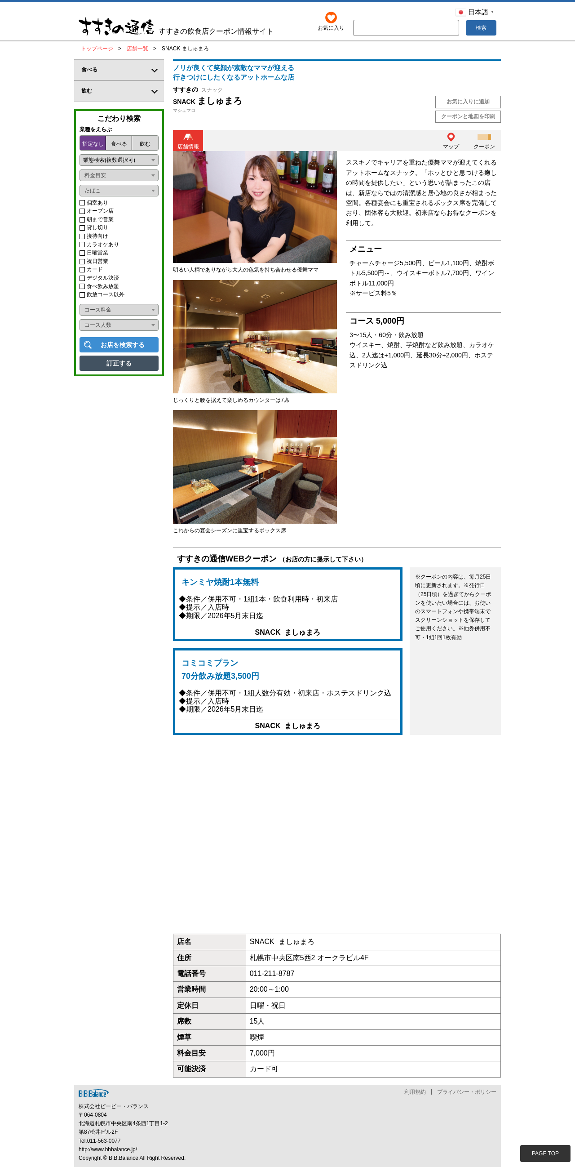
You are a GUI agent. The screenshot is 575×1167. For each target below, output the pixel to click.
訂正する (119, 363)
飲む (145, 144)
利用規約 (415, 1092)
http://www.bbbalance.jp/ (108, 1149)
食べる (119, 144)
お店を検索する (123, 344)
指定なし (93, 144)
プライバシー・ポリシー (466, 1092)
